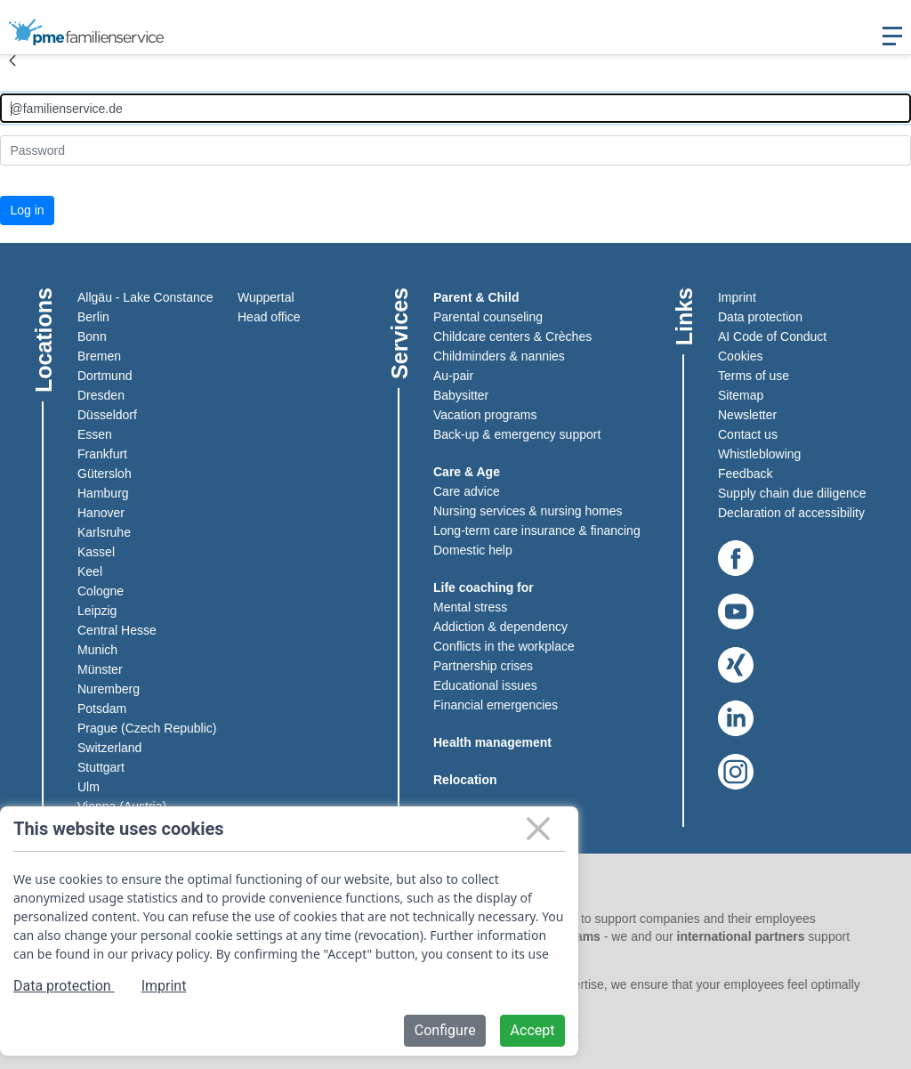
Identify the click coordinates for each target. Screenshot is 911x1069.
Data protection (760, 317)
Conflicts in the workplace (504, 646)
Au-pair (453, 375)
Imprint (737, 297)
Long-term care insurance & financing (537, 530)
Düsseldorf (107, 415)
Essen (94, 434)
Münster (100, 669)
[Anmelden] (455, 108)
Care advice (466, 491)
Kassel (96, 552)
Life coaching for (483, 587)
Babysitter (460, 395)
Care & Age (466, 472)
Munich (97, 650)
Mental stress (470, 607)
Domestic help (472, 550)
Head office (269, 317)
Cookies (740, 356)
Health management (492, 742)
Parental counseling (488, 317)
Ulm (88, 787)
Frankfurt (102, 454)
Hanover (101, 513)
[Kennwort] (455, 150)
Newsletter (747, 415)
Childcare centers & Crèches (512, 336)
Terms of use (753, 375)
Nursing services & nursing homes (527, 511)
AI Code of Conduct (772, 336)
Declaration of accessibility (791, 513)
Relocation (465, 780)
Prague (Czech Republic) (146, 728)
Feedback (745, 473)
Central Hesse (117, 630)
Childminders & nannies (499, 356)
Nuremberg (108, 689)
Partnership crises (483, 666)
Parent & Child (476, 297)
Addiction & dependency (500, 627)
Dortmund (104, 375)
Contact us (748, 434)
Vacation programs (484, 415)
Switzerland (109, 748)
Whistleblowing (759, 454)
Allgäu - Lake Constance (145, 297)
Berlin (93, 317)
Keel (89, 571)
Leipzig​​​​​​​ (97, 610)
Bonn (92, 336)
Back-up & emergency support (517, 434)
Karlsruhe (104, 532)
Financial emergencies (495, 705)
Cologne (100, 591)
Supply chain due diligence (792, 493)
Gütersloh (104, 473)
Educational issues (485, 685)
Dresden (101, 395)
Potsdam (101, 708)
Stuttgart (101, 767)
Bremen (99, 356)
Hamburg (103, 493)
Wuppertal (266, 297)
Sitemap (740, 395)
